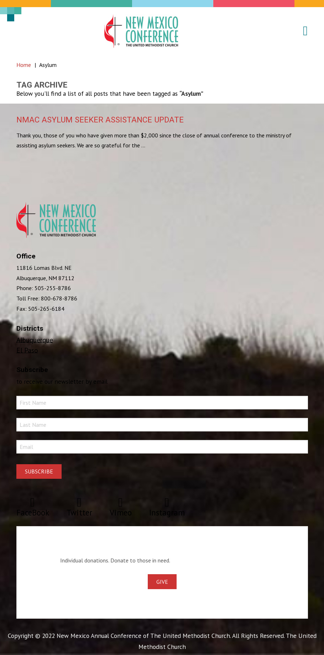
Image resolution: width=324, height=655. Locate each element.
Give (162, 581)
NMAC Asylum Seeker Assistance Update (100, 119)
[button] (301, 31)
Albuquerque (34, 339)
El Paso (27, 349)
